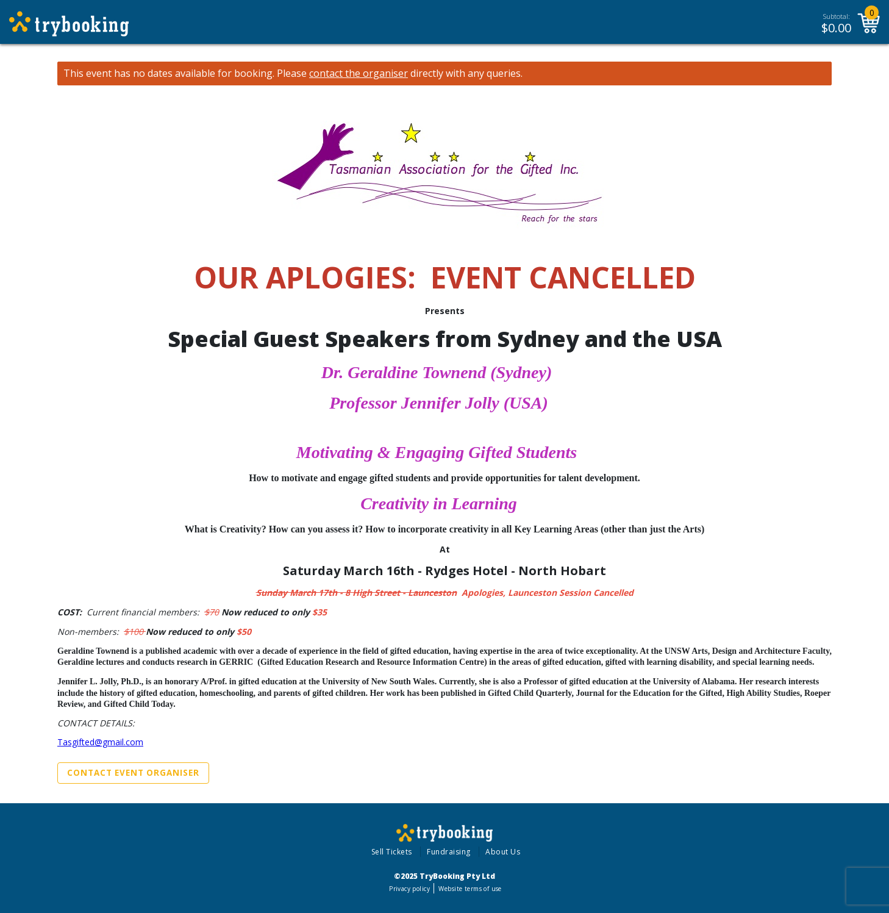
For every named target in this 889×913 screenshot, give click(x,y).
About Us (502, 852)
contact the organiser (358, 73)
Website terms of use (469, 888)
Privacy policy (409, 888)
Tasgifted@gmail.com (100, 742)
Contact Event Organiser (133, 772)
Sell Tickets (391, 852)
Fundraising (449, 852)
